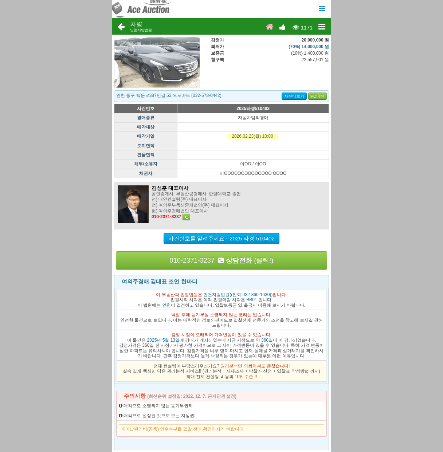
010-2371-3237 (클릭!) (222, 260)
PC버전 (317, 96)
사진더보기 (294, 96)
